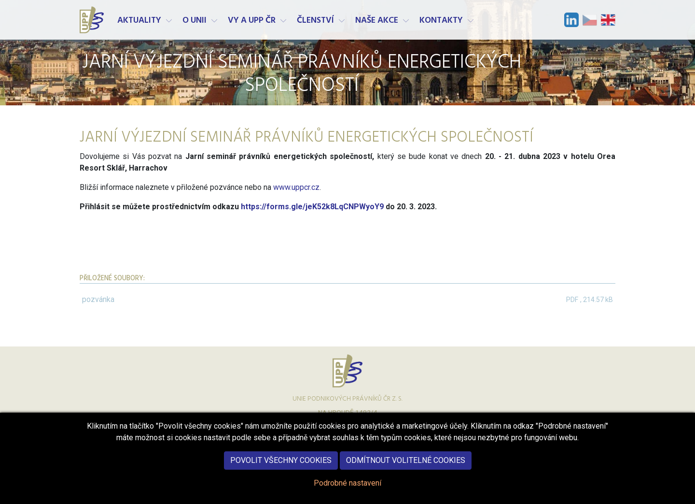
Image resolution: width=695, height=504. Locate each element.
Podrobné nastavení (347, 493)
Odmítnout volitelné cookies (405, 470)
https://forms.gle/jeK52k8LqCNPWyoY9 (313, 206)
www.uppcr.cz (296, 187)
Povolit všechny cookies (281, 470)
